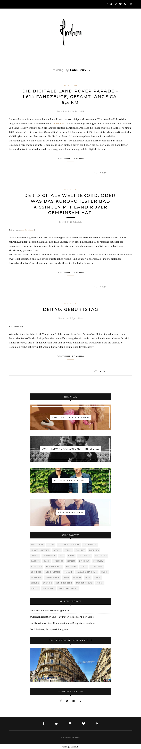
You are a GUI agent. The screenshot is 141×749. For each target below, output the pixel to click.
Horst (102, 173)
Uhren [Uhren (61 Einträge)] (99, 583)
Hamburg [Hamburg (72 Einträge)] (58, 561)
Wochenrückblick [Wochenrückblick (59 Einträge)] (68, 588)
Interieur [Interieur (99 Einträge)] (84, 561)
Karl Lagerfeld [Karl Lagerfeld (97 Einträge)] (54, 566)
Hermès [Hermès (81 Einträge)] (71, 561)
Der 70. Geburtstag (70, 309)
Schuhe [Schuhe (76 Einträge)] (35, 583)
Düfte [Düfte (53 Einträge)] (71, 556)
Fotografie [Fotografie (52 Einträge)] (101, 556)
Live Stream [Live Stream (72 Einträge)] (97, 566)
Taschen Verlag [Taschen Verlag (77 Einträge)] (84, 583)
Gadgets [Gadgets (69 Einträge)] (35, 561)
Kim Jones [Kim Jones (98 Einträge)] (71, 566)
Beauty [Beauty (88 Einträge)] (57, 550)
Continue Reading (70, 159)
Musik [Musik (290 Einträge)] (104, 572)
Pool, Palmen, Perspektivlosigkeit (49, 629)
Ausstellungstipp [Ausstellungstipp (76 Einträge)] (40, 550)
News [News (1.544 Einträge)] (66, 577)
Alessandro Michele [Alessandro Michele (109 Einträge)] (68, 545)
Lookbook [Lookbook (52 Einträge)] (36, 572)
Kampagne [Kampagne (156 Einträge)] (36, 566)
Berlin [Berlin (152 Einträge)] (68, 550)
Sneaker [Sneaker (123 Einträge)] (47, 583)
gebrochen (58, 123)
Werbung (70, 85)
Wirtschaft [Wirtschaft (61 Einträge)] (48, 588)
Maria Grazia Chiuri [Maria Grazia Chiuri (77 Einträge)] (87, 572)
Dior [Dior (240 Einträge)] (62, 556)
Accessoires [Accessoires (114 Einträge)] (37, 545)
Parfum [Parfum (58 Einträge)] (77, 577)
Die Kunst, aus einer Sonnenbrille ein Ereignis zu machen (62, 623)
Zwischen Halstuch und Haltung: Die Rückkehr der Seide (62, 616)
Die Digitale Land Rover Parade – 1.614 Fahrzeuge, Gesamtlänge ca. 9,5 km (70, 97)
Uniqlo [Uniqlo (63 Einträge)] (34, 588)
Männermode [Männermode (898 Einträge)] (52, 577)
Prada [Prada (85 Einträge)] (97, 577)
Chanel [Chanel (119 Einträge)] (35, 556)
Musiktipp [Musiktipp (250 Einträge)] (36, 577)
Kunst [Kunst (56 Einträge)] (83, 566)
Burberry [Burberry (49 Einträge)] (94, 550)
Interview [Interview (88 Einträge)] (98, 561)
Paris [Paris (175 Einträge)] (87, 577)
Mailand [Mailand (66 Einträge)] (68, 572)
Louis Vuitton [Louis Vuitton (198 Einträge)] (53, 572)
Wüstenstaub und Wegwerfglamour (50, 610)
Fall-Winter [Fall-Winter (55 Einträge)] (84, 556)
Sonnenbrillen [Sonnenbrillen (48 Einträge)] (64, 583)
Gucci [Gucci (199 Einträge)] (46, 561)
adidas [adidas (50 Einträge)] (50, 545)
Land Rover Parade (27, 230)
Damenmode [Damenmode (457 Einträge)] (49, 556)
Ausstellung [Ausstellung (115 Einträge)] (90, 545)
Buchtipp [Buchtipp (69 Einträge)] (80, 550)
